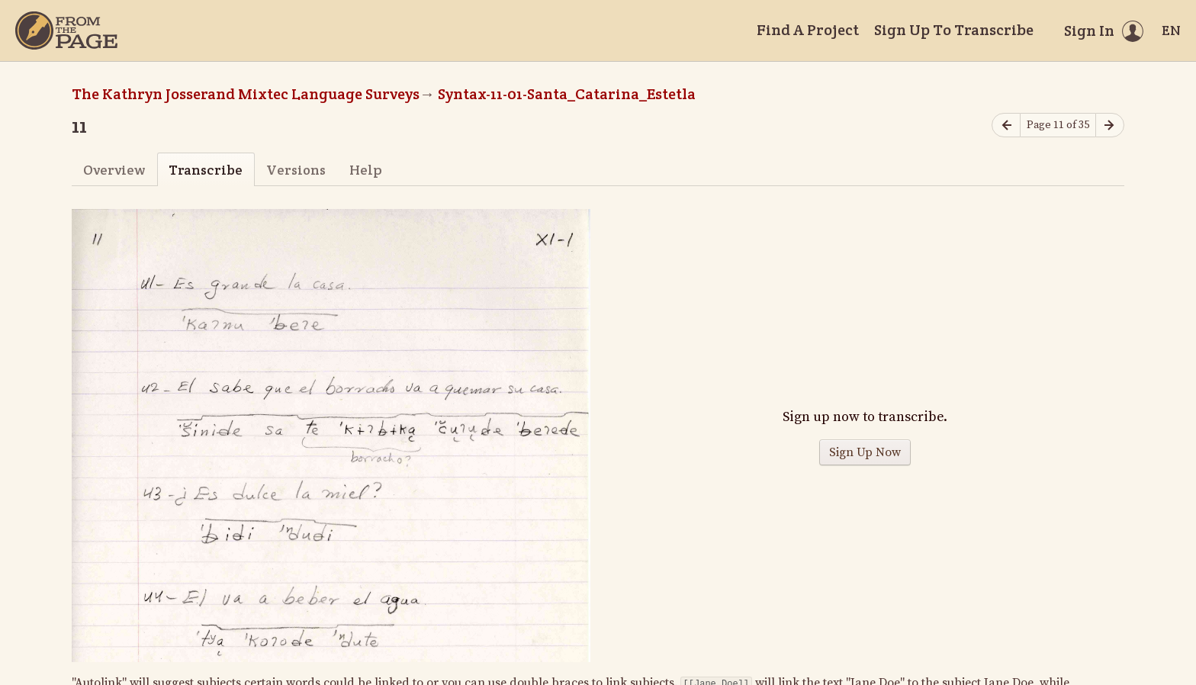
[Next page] (1109, 125)
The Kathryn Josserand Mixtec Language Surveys (246, 94)
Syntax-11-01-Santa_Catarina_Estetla (567, 94)
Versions (296, 169)
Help (365, 169)
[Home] (66, 30)
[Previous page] (1006, 125)
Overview (114, 169)
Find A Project (808, 30)
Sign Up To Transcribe (954, 30)
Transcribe (206, 169)
